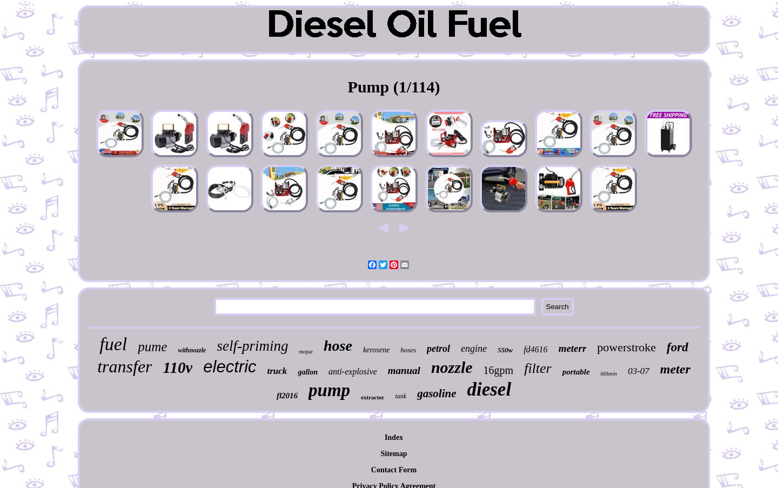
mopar (306, 352)
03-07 (638, 371)
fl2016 (287, 395)
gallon (308, 372)
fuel (113, 344)
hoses (408, 350)
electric (229, 366)
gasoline (436, 393)
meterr (573, 348)
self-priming (252, 346)
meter (675, 369)
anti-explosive (352, 371)
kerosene (376, 350)
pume (152, 346)
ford (677, 347)
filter (538, 368)
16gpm (499, 370)
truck (277, 371)
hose (338, 345)
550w (505, 350)
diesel (489, 389)
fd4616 (535, 349)
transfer (124, 366)
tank (400, 396)
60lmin (609, 373)
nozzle (452, 367)
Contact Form (394, 470)
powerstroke (626, 347)
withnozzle (192, 350)
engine (474, 348)
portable (576, 371)
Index (394, 437)
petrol (438, 348)
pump (329, 390)
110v (178, 367)
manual (404, 370)
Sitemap (394, 454)
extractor (372, 397)
